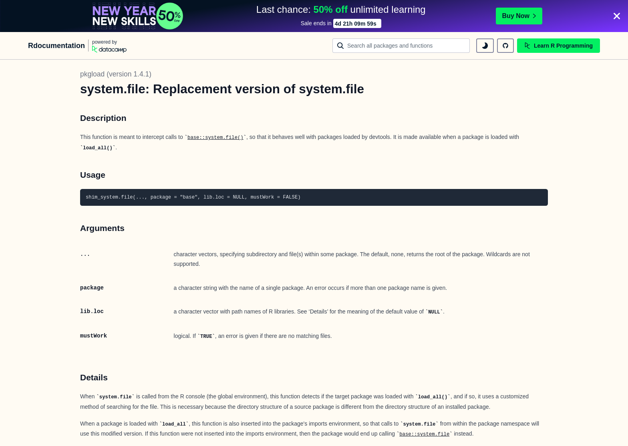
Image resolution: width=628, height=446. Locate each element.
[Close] (617, 16)
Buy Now (519, 15)
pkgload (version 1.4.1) (115, 74)
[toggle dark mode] (485, 45)
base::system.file (424, 434)
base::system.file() (215, 138)
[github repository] (505, 45)
